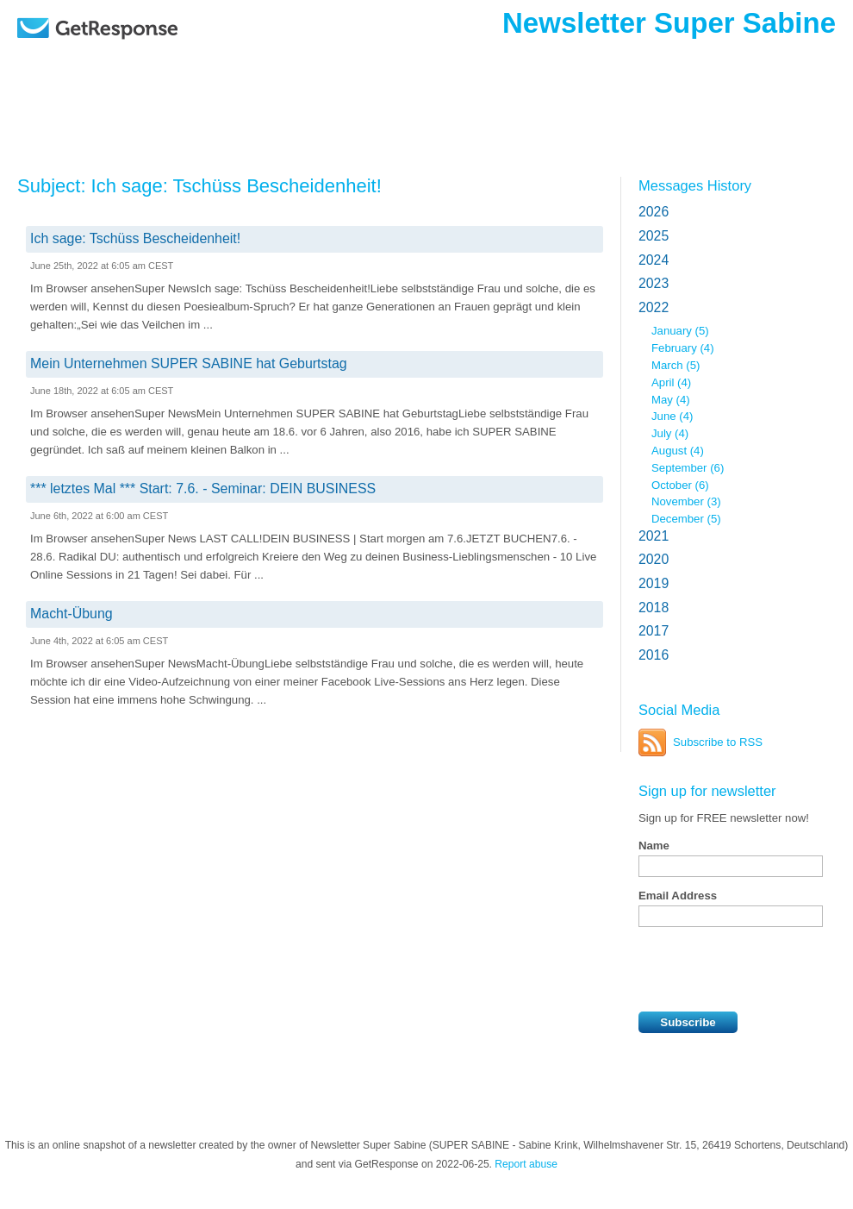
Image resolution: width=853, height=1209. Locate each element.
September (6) (687, 467)
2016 (653, 655)
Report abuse (526, 1164)
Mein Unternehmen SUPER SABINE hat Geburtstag (188, 363)
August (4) (677, 450)
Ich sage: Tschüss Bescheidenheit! (135, 238)
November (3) (686, 501)
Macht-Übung (71, 613)
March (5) (675, 365)
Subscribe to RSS (718, 742)
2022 (653, 307)
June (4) (672, 416)
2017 (653, 630)
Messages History (694, 185)
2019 (653, 583)
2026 (653, 211)
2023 (653, 283)
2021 (653, 536)
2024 (653, 260)
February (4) (682, 347)
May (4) (670, 399)
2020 (653, 559)
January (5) (680, 330)
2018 (653, 607)
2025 (653, 236)
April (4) (671, 382)
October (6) (680, 485)
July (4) (669, 433)
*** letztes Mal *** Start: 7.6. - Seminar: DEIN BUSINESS (203, 488)
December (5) (686, 518)
